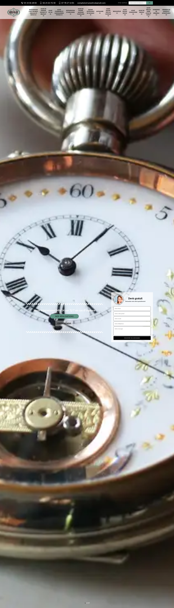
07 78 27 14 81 (66, 3)
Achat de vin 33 (50, 12)
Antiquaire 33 (99, 12)
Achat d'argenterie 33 (133, 12)
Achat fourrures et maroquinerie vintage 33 (59, 12)
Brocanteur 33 (117, 12)
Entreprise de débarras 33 (156, 12)
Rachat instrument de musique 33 (90, 12)
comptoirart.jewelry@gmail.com (91, 3)
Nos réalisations (64, 316)
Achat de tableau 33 (141, 12)
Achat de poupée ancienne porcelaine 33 (80, 12)
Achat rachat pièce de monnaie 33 (108, 12)
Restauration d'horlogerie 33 (70, 12)
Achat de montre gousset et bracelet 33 (43, 12)
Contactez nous (64, 323)
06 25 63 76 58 (47, 3)
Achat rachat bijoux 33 (125, 12)
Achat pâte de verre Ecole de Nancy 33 (148, 12)
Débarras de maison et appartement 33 (166, 12)
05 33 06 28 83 (29, 3)
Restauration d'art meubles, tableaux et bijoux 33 (33, 12)
